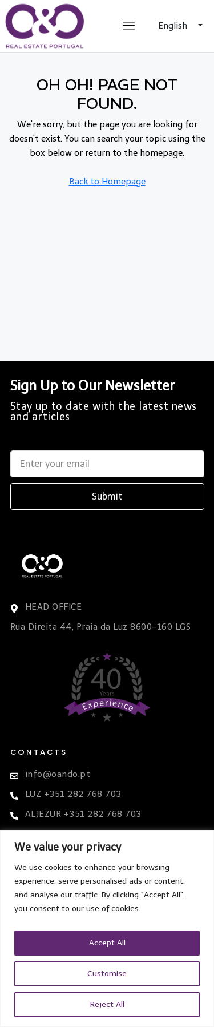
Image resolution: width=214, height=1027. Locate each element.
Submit (107, 496)
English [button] (173, 26)
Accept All (107, 943)
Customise (107, 973)
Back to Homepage (107, 181)
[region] (107, 928)
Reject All (107, 1004)
